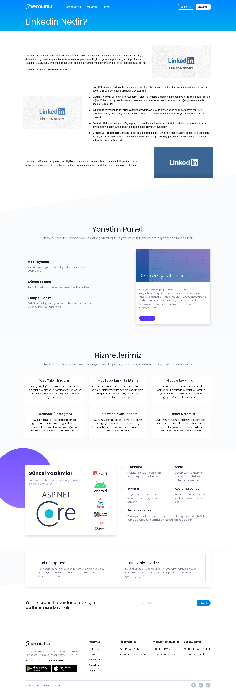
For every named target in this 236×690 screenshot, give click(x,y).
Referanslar (94, 659)
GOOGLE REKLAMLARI (161, 649)
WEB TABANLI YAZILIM (129, 649)
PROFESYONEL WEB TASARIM (196, 649)
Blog (107, 6)
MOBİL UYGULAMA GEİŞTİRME (133, 654)
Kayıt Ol (204, 603)
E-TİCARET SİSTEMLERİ (193, 654)
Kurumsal (92, 6)
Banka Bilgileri (95, 665)
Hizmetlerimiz (73, 6)
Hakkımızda (94, 649)
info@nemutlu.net (53, 660)
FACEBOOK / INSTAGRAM (163, 654)
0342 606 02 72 (33, 660)
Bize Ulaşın (147, 318)
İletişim (92, 670)
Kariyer (92, 654)
